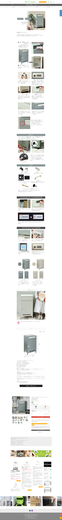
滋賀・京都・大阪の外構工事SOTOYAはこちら (46, 469)
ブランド (12, 440)
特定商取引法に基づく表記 (31, 517)
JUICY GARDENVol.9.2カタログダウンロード (47, 478)
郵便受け (12, 441)
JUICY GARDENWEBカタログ (46, 473)
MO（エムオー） (20, 440)
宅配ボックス (15, 441)
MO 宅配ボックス (24, 440)
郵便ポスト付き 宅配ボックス (20, 441)
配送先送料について (33, 410)
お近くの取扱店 (46, 465)
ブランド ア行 (15, 440)
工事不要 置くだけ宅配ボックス (20, 442)
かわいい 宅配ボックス (19, 443)
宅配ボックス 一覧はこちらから (31, 385)
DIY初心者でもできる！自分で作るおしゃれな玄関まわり (17, 444)
